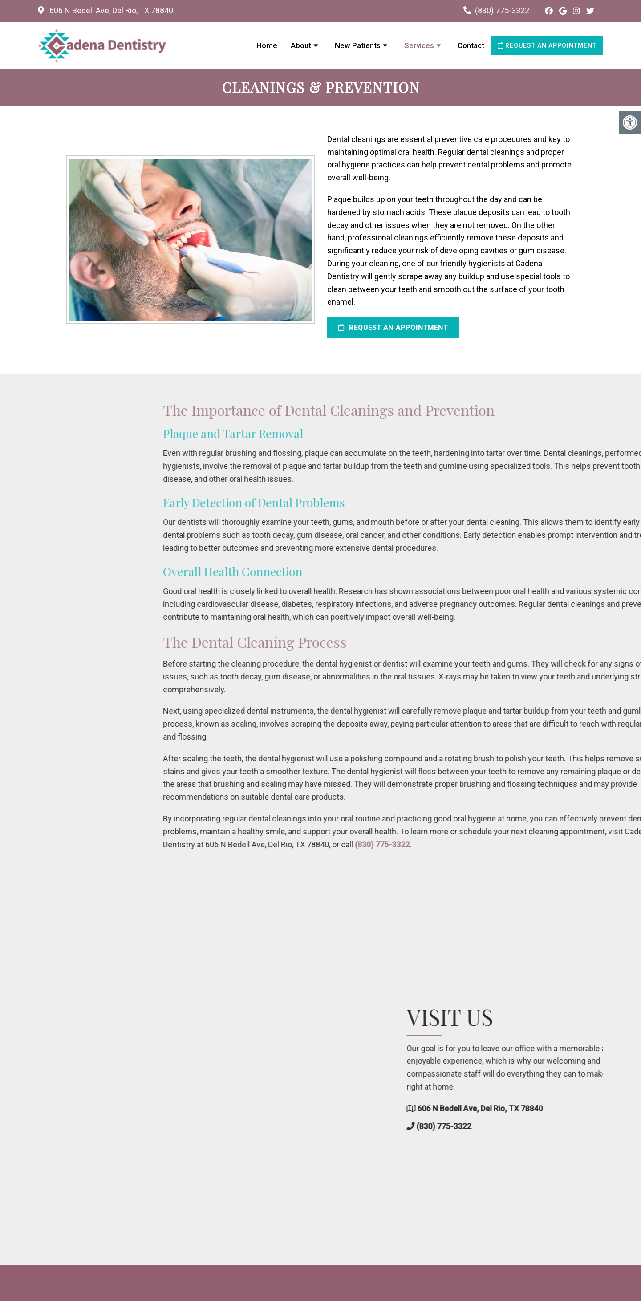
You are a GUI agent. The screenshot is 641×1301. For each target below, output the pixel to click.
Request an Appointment (547, 45)
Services (419, 45)
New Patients (358, 45)
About (301, 45)
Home (266, 45)
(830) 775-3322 (502, 10)
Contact (471, 45)
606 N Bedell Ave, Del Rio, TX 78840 (110, 10)
